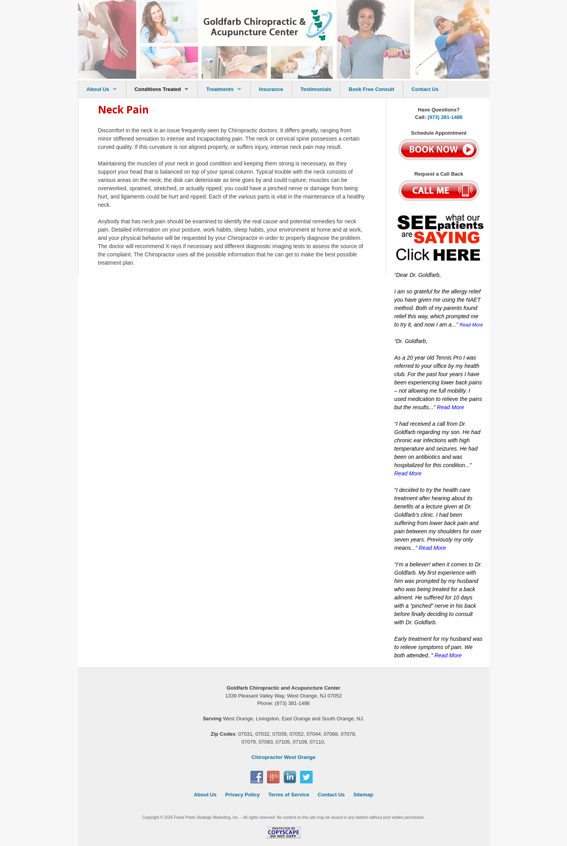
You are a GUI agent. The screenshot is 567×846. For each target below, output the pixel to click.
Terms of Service (288, 795)
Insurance (271, 89)
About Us (106, 89)
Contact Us (425, 89)
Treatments (228, 89)
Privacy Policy (242, 795)
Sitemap (363, 795)
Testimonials (316, 89)
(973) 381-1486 (445, 117)
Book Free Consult (372, 89)
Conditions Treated (166, 89)
